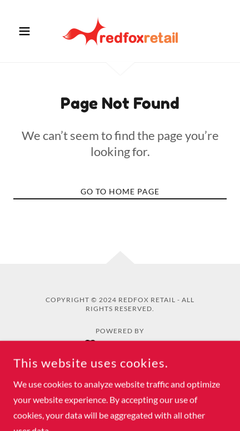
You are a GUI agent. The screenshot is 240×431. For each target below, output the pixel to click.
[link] (120, 31)
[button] (29, 31)
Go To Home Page (120, 191)
